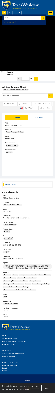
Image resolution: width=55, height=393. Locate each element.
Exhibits (5, 368)
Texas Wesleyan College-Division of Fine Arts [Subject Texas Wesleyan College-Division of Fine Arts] (19, 290)
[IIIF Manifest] (45, 108)
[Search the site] (22, 18)
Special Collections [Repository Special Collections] (11, 304)
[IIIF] (22, 108)
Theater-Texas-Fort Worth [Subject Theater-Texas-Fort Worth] (27, 278)
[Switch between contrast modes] (19, 12)
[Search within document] (50, 96)
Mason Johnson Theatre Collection (15, 90)
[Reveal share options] (9, 12)
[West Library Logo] (16, 327)
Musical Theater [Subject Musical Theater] (44, 275)
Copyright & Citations (10, 362)
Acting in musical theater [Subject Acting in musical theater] (28, 275)
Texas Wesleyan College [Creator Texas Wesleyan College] (15, 132)
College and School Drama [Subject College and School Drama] (14, 284)
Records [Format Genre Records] (9, 152)
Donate (4, 371)
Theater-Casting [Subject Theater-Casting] (10, 278)
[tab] (16, 117)
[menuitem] (27, 380)
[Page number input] (25, 79)
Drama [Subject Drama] (27, 284)
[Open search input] (4, 12)
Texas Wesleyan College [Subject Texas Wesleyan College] (41, 284)
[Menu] (50, 13)
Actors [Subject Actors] (15, 275)
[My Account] (14, 12)
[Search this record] (25, 96)
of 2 (31, 78)
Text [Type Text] (5, 297)
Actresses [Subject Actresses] (7, 275)
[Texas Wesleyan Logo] (20, 5)
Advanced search (10, 22)
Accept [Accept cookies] (47, 388)
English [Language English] (6, 252)
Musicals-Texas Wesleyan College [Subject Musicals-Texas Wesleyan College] (16, 287)
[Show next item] (36, 79)
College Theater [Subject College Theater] (35, 281)
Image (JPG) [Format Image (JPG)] (8, 238)
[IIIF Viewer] (31, 108)
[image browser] (8, 73)
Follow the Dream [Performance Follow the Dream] (12, 145)
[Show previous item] (19, 79)
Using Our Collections (9, 365)
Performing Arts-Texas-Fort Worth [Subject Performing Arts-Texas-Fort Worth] (16, 281)
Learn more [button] (24, 389)
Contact (27, 380)
